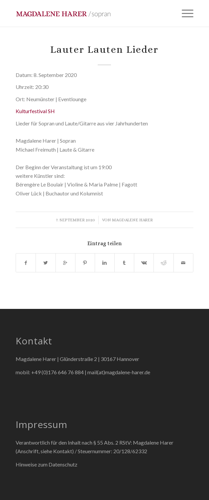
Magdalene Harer (132, 219)
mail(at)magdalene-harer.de (118, 372)
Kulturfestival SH (35, 111)
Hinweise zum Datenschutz (46, 464)
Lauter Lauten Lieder (104, 49)
